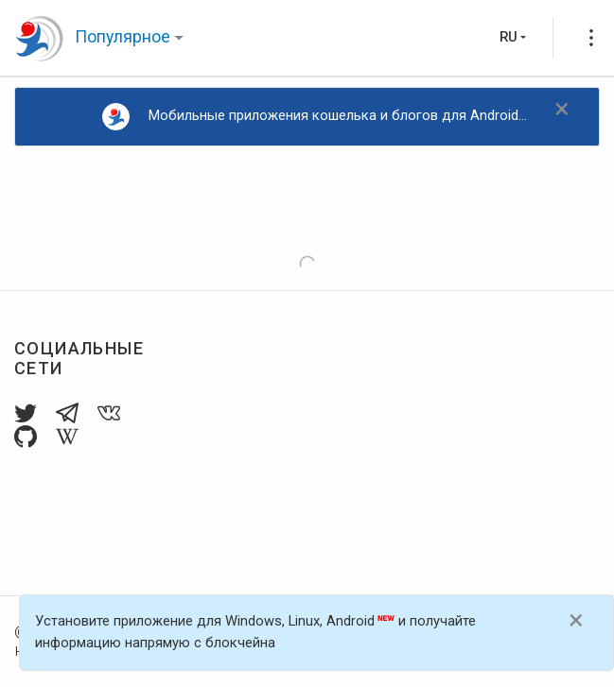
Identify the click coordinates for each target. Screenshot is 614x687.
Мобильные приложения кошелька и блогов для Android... (314, 116)
